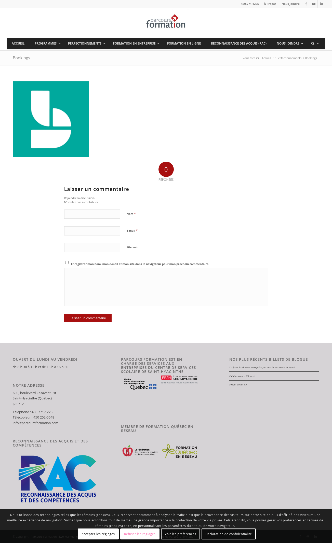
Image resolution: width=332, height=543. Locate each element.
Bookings (21, 58)
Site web (132, 247)
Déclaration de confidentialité (228, 534)
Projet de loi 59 (238, 384)
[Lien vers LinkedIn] (321, 4)
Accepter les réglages (98, 534)
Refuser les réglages (139, 534)
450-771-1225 (250, 4)
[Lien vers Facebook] (306, 4)
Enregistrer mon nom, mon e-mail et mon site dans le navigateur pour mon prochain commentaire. (140, 264)
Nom (131, 213)
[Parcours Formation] (166, 23)
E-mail (132, 230)
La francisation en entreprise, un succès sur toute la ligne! (262, 367)
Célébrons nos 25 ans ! (242, 376)
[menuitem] (270, 4)
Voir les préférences (180, 534)
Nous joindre (291, 4)
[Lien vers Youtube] (313, 4)
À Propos (270, 4)
